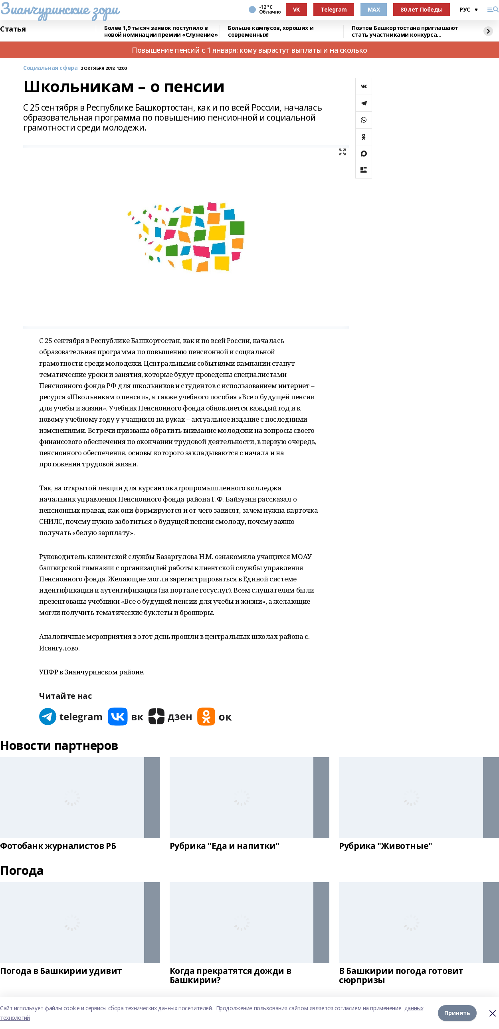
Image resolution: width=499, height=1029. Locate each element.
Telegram (334, 9)
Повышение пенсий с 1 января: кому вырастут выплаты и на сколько (249, 50)
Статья (13, 29)
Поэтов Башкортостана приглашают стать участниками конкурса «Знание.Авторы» (405, 31)
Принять (457, 1013)
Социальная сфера (50, 68)
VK (296, 9)
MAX (374, 9)
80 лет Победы (421, 9)
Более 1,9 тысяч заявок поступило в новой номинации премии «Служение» (161, 31)
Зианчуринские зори (59, 8)
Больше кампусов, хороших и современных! (270, 31)
